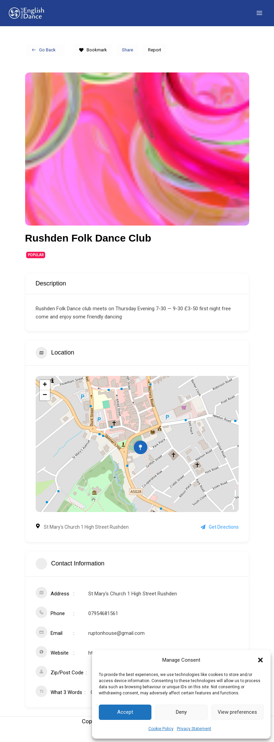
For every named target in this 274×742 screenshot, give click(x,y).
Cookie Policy (160, 728)
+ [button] (44, 391)
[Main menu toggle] (260, 16)
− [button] (44, 401)
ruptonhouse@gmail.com (116, 639)
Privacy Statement (194, 728)
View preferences (237, 712)
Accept (125, 712)
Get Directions (220, 532)
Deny (181, 712)
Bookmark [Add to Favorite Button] (93, 55)
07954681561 (103, 619)
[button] (260, 660)
